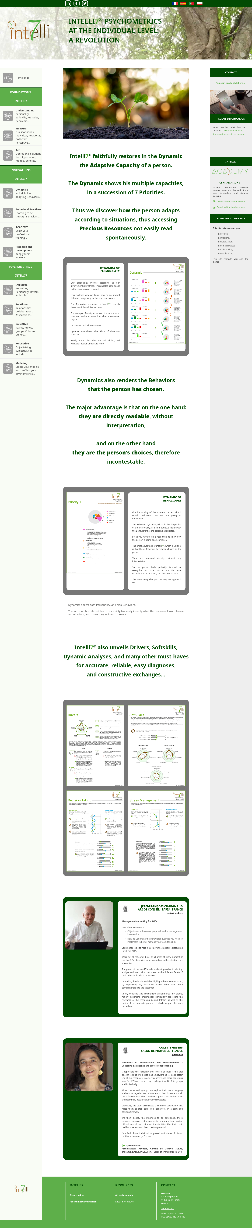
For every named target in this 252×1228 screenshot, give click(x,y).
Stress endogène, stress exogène (229, 134)
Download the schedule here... (232, 201)
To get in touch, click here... (230, 83)
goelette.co (177, 1054)
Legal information (124, 1201)
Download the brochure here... (232, 207)
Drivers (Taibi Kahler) (233, 130)
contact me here (175, 913)
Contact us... (167, 1208)
